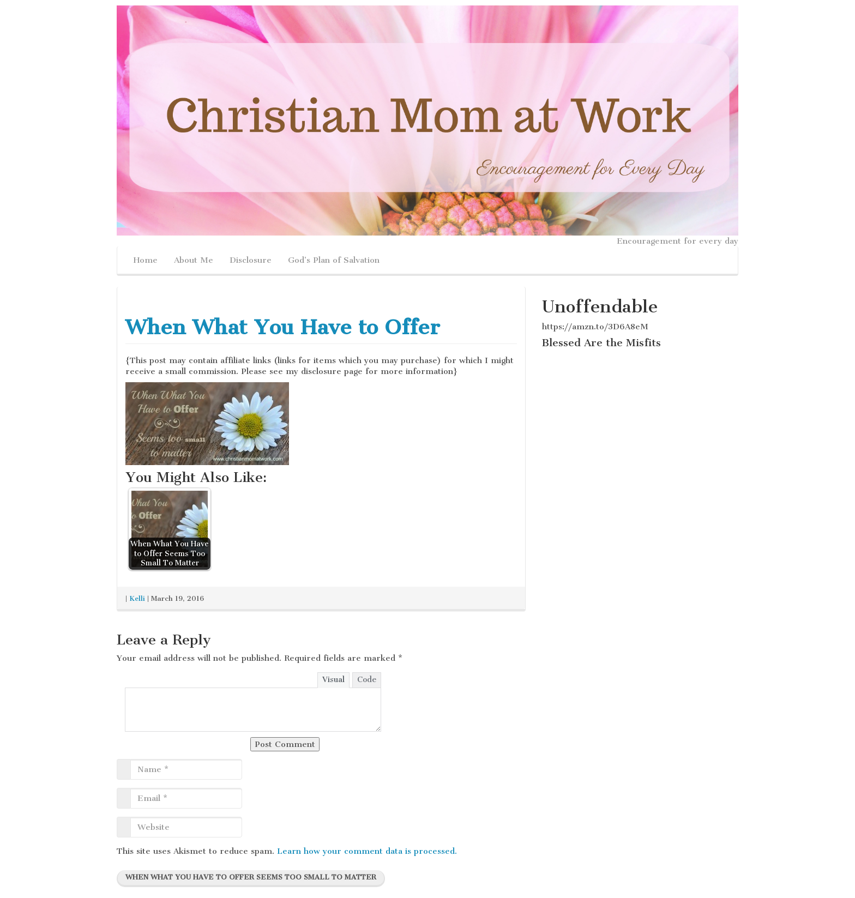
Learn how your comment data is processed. (367, 851)
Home (146, 260)
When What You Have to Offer (282, 327)
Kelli (137, 598)
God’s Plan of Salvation (334, 260)
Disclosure (251, 260)
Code (366, 679)
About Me (193, 260)
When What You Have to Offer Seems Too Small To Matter (250, 877)
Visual (333, 679)
